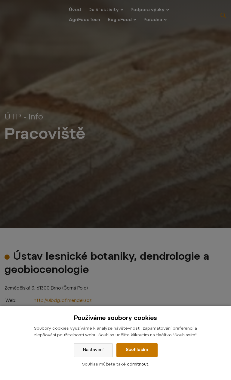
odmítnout (137, 365)
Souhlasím (137, 350)
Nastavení (93, 350)
